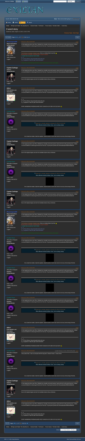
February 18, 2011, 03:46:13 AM (28, 88)
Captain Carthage (12, 67)
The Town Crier (76, 18)
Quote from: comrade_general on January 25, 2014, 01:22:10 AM (50, 123)
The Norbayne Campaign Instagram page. (30, 53)
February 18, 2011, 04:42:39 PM (27, 141)
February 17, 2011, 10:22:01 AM (28, 41)
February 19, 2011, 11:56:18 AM (28, 211)
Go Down (8, 37)
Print (77, 37)
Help (68, 439)
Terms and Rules (72, 439)
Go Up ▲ (79, 439)
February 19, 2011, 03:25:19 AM (28, 161)
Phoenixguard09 (12, 41)
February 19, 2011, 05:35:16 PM (27, 327)
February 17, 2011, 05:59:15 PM (27, 67)
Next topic (76, 33)
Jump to (58, 429)
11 (27, 37)
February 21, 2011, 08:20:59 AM (28, 350)
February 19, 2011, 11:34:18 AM (28, 191)
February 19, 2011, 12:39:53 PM (27, 297)
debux (9, 88)
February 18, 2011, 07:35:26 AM (28, 111)
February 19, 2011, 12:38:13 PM (27, 267)
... (18, 37)
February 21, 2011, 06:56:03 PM (27, 401)
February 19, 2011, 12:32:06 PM (27, 237)
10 (25, 37)
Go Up (7, 423)
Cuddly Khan (11, 111)
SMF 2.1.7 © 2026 (8, 439)
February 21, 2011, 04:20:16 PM (27, 380)
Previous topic (68, 33)
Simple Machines (15, 439)
